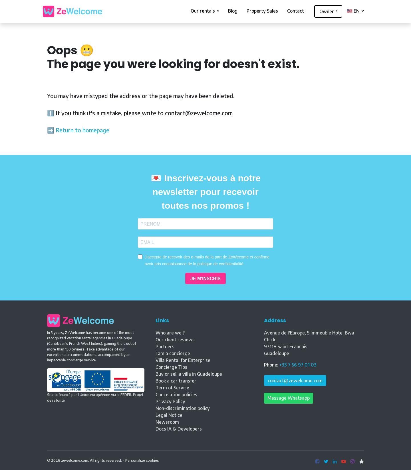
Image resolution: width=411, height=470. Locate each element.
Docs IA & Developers (179, 429)
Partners (165, 346)
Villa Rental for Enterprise (183, 360)
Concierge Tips (171, 367)
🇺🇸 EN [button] (354, 11)
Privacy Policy (170, 401)
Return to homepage (82, 130)
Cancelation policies (176, 394)
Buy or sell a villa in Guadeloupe (189, 374)
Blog (232, 11)
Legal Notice (169, 415)
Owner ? (328, 11)
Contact (295, 11)
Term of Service (172, 388)
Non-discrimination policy (183, 408)
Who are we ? (170, 333)
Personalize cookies (142, 460)
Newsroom (167, 422)
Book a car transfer (176, 381)
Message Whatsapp (288, 398)
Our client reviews (175, 339)
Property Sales (262, 11)
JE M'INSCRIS (205, 278)
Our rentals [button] (203, 11)
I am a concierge (173, 353)
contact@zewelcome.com (295, 380)
